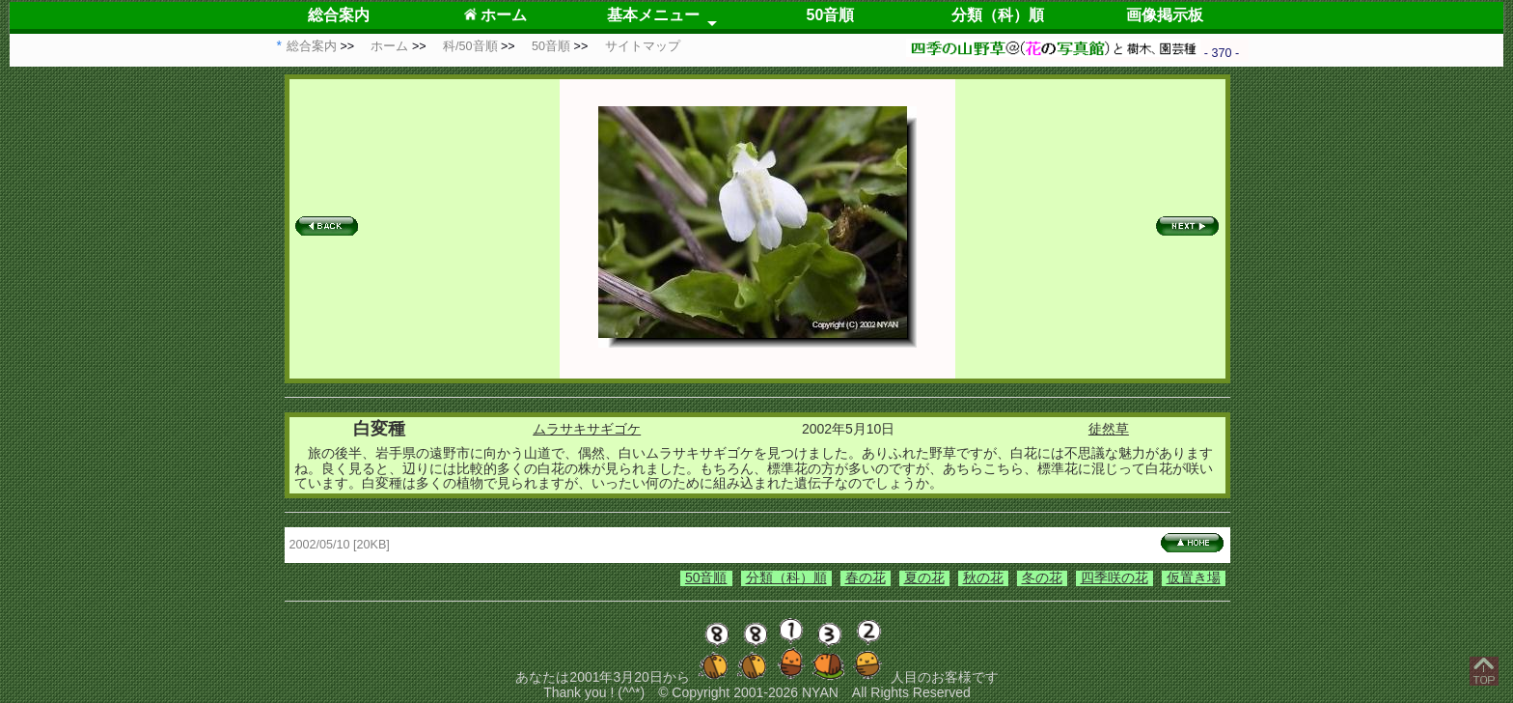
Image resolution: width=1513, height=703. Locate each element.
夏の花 (924, 577)
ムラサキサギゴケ (587, 428)
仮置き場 (1194, 577)
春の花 (865, 577)
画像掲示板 (1164, 15)
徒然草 (1108, 428)
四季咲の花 (1114, 577)
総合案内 (339, 15)
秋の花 (983, 577)
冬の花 (1042, 577)
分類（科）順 (997, 15)
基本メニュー (653, 15)
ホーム (495, 15)
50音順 (831, 15)
